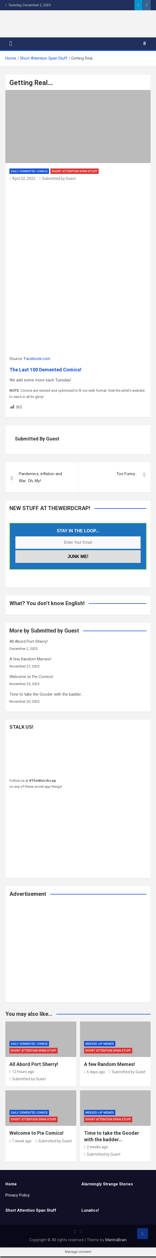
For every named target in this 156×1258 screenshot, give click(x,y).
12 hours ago (21, 1073)
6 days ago (94, 1074)
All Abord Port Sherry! (28, 643)
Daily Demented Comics (29, 173)
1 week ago (20, 1142)
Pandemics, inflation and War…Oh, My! (40, 479)
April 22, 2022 (22, 180)
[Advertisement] (78, 955)
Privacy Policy (17, 1197)
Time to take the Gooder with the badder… (46, 696)
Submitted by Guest (57, 180)
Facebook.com (37, 360)
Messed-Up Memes (99, 1045)
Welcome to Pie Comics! (31, 678)
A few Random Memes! (30, 661)
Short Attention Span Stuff (74, 173)
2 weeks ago (96, 1148)
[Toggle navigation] (10, 45)
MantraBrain (116, 1241)
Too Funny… (126, 475)
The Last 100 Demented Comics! (45, 371)
